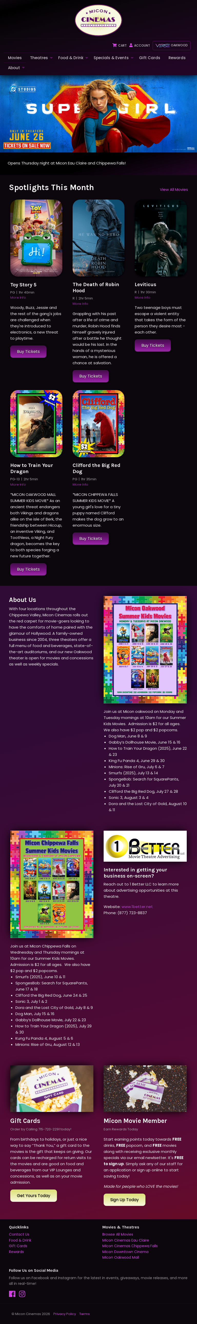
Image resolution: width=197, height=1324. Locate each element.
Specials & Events (111, 57)
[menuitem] (15, 57)
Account (139, 45)
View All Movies (174, 189)
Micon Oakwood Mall (120, 1257)
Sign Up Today (124, 1200)
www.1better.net (137, 906)
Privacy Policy (64, 1313)
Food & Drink (70, 57)
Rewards (177, 57)
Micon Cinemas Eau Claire (125, 1240)
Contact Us (19, 1234)
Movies (15, 57)
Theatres (39, 57)
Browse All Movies (117, 1234)
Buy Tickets (28, 352)
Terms (84, 1313)
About (14, 67)
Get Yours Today (33, 1195)
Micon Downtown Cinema (125, 1251)
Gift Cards (149, 57)
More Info (18, 297)
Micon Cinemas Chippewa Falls (130, 1245)
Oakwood (171, 45)
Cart (119, 45)
